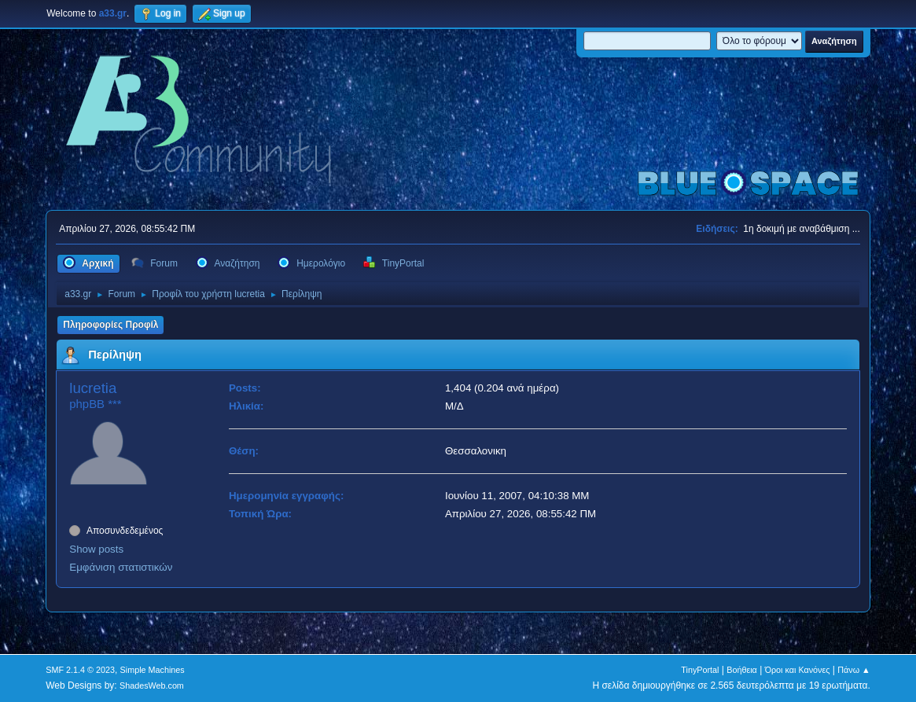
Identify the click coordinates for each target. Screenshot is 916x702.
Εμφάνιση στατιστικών (120, 567)
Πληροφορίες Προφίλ (110, 324)
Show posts (96, 549)
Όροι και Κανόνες (797, 669)
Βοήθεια (742, 669)
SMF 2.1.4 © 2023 (80, 669)
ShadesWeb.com (152, 685)
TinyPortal (700, 669)
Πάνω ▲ (853, 669)
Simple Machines (152, 669)
